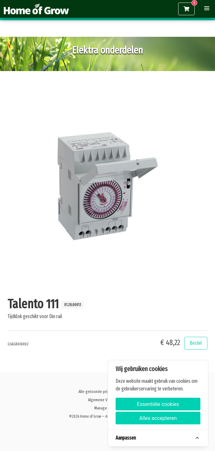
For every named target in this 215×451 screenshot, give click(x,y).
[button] (206, 8)
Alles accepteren (158, 418)
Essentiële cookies (158, 404)
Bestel (196, 343)
